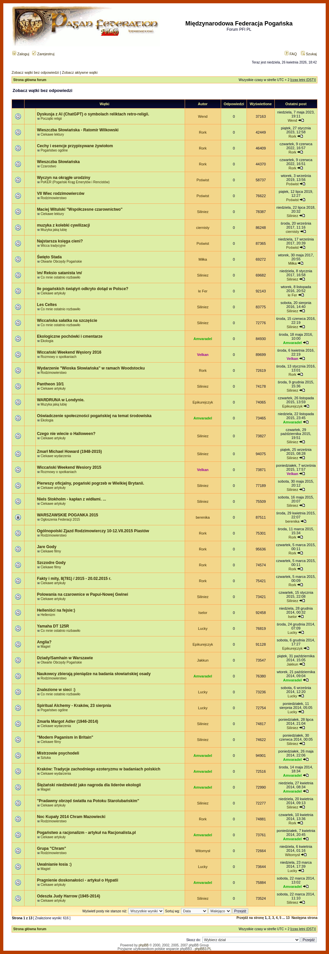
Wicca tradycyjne (53, 245)
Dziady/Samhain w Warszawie (65, 658)
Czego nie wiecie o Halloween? (66, 433)
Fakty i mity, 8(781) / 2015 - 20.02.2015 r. (74, 578)
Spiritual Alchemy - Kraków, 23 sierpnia (74, 705)
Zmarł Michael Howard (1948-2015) (69, 451)
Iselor (202, 613)
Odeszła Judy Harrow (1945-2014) (68, 896)
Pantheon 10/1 (50, 384)
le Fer (203, 291)
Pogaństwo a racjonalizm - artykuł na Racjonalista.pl (86, 832)
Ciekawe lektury (52, 134)
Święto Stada (49, 257)
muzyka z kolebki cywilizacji (63, 225)
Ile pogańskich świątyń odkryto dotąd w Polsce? (82, 288)
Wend (203, 116)
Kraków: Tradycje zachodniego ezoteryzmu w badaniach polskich (99, 769)
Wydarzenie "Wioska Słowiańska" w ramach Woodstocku (91, 368)
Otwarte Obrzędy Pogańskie (61, 261)
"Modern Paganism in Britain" (65, 737)
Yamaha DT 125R (53, 626)
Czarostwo (48, 166)
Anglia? (44, 642)
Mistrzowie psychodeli (58, 753)
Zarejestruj (43, 54)
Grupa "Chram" (51, 848)
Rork (203, 132)
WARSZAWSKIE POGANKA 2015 (67, 515)
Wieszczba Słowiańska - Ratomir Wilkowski (78, 130)
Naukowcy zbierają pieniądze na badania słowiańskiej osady (94, 674)
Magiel (45, 646)
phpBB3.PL (203, 949)
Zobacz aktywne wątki (80, 72)
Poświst (203, 180)
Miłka (203, 259)
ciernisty (202, 228)
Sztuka (46, 757)
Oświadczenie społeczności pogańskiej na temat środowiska (94, 415)
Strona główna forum (29, 80)
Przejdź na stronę (250, 918)
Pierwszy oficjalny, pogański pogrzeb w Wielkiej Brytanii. (90, 483)
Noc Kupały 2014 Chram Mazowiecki (71, 816)
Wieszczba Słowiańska (58, 161)
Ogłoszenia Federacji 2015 (60, 519)
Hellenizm (48, 615)
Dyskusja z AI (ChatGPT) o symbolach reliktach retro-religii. (93, 114)
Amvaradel (202, 339)
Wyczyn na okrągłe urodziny (63, 177)
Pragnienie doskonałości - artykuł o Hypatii (77, 880)
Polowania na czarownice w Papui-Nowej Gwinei (82, 594)
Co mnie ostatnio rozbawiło (60, 277)
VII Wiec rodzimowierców (60, 193)
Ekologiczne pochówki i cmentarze (70, 336)
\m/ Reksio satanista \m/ (59, 273)
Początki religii (51, 118)
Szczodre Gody (51, 562)
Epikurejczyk (203, 402)
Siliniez (203, 212)
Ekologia (47, 341)
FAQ (291, 54)
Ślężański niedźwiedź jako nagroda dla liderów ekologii (89, 785)
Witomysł (202, 851)
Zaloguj (20, 54)
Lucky (203, 628)
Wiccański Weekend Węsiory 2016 (69, 352)
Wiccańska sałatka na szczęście (67, 320)
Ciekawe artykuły (53, 293)
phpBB (144, 945)
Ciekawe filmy (51, 551)
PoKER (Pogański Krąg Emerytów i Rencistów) (75, 182)
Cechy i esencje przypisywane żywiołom (75, 146)
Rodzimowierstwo (54, 198)
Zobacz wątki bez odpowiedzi (35, 72)
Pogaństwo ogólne (54, 150)
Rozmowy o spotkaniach (58, 357)
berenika (203, 517)
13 (288, 918)
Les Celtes (47, 304)
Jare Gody (47, 546)
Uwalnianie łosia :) (54, 864)
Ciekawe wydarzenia (56, 456)
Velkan (203, 355)
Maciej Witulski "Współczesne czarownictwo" (80, 209)
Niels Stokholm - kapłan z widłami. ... (71, 499)
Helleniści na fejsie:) (56, 610)
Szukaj (309, 54)
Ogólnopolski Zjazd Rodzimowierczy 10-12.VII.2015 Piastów (93, 531)
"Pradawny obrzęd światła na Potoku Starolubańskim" (88, 801)
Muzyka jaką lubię (54, 230)
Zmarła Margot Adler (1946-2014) (67, 721)
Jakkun (203, 660)
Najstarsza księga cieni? (60, 241)
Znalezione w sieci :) (56, 689)
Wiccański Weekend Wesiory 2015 (69, 467)
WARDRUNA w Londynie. (61, 400)
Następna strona (304, 918)
